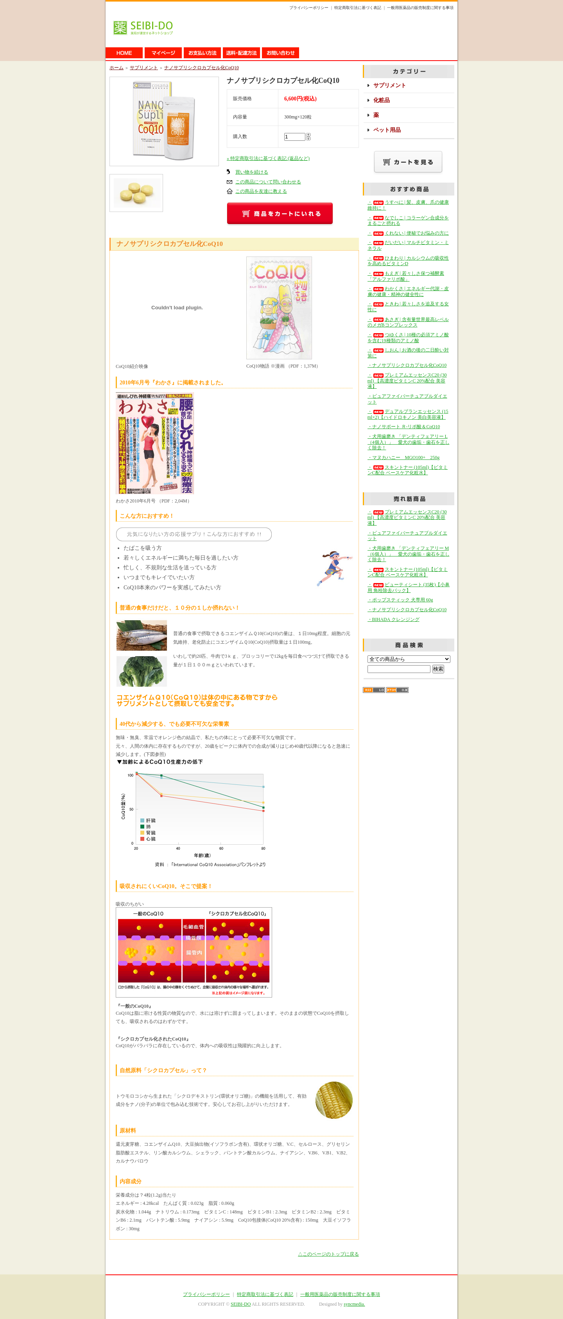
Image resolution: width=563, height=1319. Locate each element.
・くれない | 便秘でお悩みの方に (408, 233)
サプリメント (144, 67)
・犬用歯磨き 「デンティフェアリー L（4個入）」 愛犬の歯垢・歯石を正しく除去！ (409, 442)
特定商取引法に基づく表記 (357, 7)
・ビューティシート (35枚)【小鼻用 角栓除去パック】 (409, 587)
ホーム (116, 67)
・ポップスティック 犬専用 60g (400, 600)
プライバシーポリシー (308, 7)
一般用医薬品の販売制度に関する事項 (420, 7)
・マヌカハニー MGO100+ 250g (404, 457)
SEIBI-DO (241, 1304)
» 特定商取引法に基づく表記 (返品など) (268, 158)
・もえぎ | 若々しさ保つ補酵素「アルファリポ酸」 (406, 276)
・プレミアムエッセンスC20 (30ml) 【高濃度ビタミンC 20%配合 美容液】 (407, 380)
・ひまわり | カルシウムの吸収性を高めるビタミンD (408, 261)
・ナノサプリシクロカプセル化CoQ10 (407, 365)
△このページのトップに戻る (328, 1254)
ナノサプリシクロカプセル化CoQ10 (201, 67)
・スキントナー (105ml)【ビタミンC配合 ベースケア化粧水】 (408, 470)
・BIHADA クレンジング (394, 619)
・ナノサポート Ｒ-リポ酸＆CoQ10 (404, 426)
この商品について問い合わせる (268, 182)
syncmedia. (354, 1304)
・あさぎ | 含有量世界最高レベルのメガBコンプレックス (408, 322)
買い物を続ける (251, 172)
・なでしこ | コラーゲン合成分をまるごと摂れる (408, 220)
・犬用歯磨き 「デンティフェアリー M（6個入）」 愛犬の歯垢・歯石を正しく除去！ (409, 554)
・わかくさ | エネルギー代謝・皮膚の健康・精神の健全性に (408, 291)
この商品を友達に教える (261, 191)
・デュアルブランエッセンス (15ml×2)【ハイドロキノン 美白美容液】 (408, 414)
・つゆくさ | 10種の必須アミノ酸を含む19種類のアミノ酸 (408, 337)
